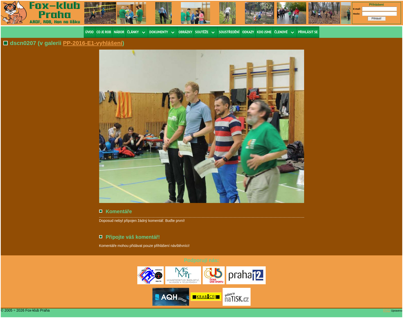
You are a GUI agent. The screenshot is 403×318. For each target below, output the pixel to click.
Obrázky (185, 32)
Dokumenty (158, 32)
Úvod (89, 32)
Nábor (119, 32)
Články (133, 32)
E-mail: (357, 9)
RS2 (386, 310)
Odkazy (248, 32)
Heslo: (356, 14)
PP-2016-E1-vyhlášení (92, 43)
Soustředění (229, 32)
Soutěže (202, 32)
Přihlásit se (308, 32)
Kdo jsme (264, 32)
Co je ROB (104, 32)
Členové (280, 32)
